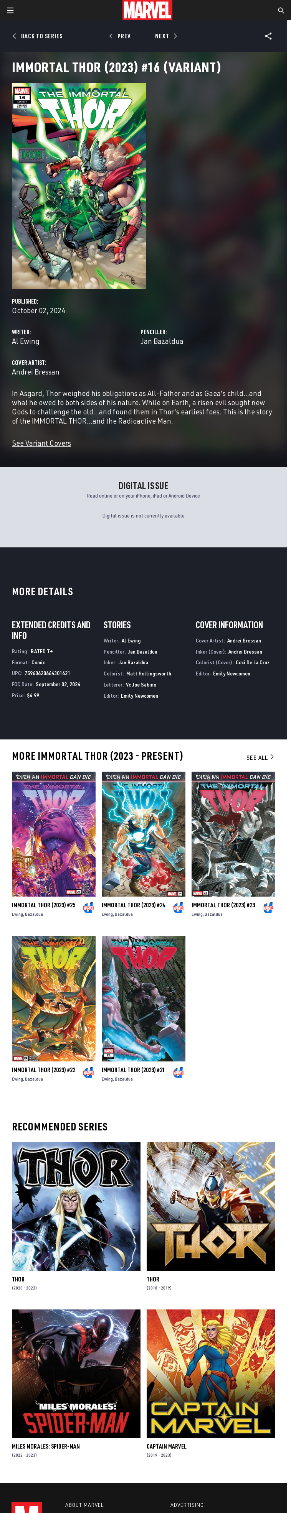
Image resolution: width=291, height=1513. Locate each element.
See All (260, 757)
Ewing (17, 914)
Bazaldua (34, 914)
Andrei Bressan (36, 371)
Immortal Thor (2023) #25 (43, 905)
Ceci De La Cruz (253, 662)
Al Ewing (26, 341)
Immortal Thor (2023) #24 (133, 905)
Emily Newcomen (139, 695)
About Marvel (84, 1505)
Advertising (187, 1505)
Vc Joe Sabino (141, 684)
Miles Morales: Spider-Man (46, 1446)
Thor (18, 1279)
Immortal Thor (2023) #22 (43, 1070)
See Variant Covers (41, 443)
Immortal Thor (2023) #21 (133, 1070)
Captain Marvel (167, 1446)
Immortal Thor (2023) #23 (223, 905)
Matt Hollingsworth (148, 673)
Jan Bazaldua (162, 341)
